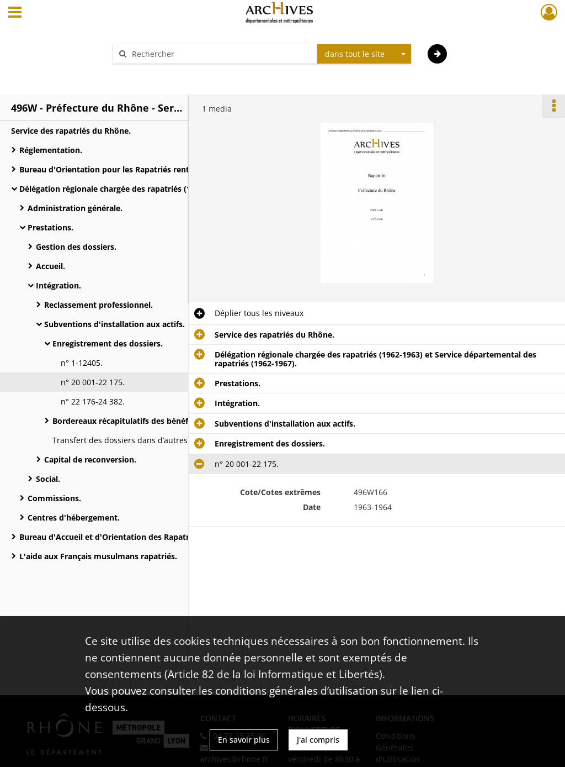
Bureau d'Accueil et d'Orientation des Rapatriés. (110, 537)
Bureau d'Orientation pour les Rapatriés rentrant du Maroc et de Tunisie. (129, 169)
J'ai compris (318, 739)
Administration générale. (75, 208)
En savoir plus (244, 739)
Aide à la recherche (155, 73)
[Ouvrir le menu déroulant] (15, 13)
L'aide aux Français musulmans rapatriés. (98, 556)
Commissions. (54, 498)
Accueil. (50, 266)
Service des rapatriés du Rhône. (71, 130)
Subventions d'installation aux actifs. (114, 324)
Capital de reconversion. (90, 459)
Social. (48, 479)
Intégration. (58, 285)
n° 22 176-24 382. (93, 401)
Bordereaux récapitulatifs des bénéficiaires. (134, 421)
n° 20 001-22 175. (93, 382)
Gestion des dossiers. (76, 246)
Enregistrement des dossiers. (107, 343)
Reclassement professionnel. (98, 305)
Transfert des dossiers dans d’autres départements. (148, 440)
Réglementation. (50, 150)
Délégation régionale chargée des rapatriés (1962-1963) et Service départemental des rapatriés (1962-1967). (129, 188)
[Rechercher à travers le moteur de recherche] (221, 54)
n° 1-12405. (82, 363)
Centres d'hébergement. (74, 517)
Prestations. (50, 227)
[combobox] (364, 54)
